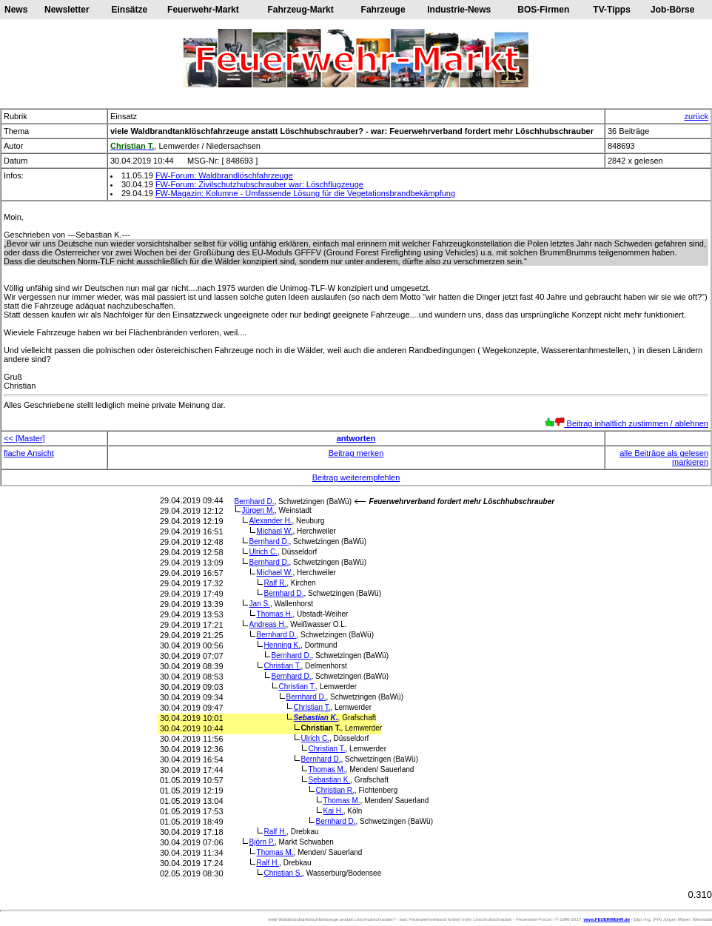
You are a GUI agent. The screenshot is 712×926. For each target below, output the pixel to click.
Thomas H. (275, 614)
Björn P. (262, 842)
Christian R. (335, 790)
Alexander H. (270, 521)
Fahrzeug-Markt (300, 9)
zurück (696, 116)
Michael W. (275, 531)
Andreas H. (267, 624)
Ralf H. (275, 832)
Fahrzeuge (383, 9)
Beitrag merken (356, 453)
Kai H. (333, 811)
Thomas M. (327, 769)
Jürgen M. (258, 510)
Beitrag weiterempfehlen (356, 477)
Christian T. (282, 666)
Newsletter (67, 9)
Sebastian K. (316, 718)
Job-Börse (672, 9)
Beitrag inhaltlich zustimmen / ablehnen (626, 423)
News (15, 9)
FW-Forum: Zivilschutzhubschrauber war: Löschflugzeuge (259, 184)
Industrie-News (459, 9)
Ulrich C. (263, 552)
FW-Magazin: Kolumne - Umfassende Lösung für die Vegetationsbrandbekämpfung (305, 193)
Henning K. (282, 645)
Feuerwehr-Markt (203, 9)
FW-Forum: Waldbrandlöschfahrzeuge (224, 175)
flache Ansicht (29, 453)
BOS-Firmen (543, 9)
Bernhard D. (255, 501)
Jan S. (259, 604)
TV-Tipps (611, 9)
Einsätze (130, 9)
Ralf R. (275, 583)
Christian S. (283, 873)
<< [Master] (24, 438)
